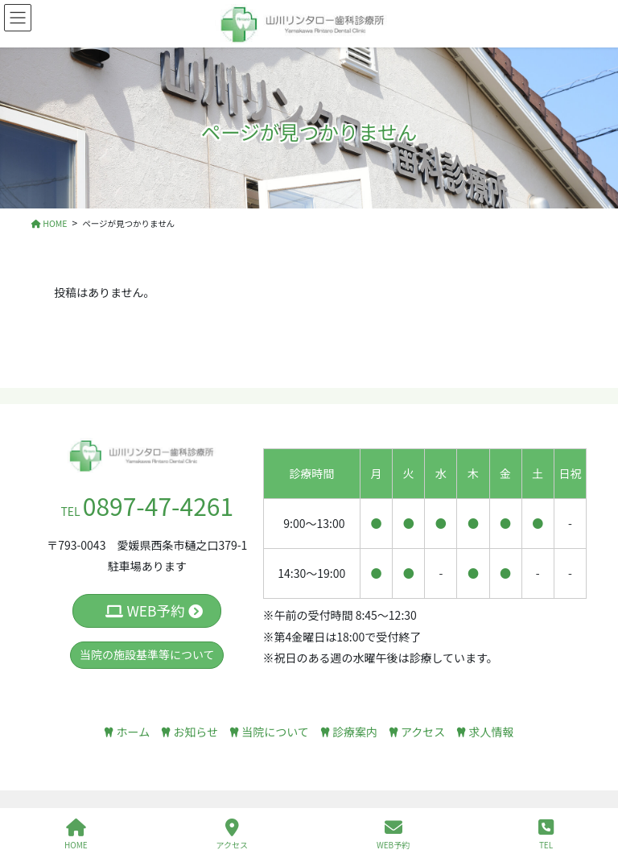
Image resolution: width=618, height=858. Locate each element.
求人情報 (484, 732)
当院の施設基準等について (147, 654)
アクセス (417, 732)
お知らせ (189, 732)
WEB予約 (154, 610)
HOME (76, 834)
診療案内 (348, 732)
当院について (269, 732)
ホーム (127, 732)
